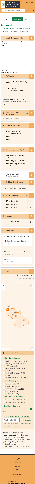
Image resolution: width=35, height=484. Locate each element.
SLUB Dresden (23, 361)
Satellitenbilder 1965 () (15, 400)
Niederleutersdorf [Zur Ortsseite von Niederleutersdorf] (11, 444)
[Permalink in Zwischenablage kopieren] (31, 236)
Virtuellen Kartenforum (12, 426)
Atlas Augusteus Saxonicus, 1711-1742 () (17, 365)
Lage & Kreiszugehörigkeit (13, 38)
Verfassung (8, 76)
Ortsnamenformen (11, 195)
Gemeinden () (12, 386)
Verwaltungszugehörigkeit (13, 150)
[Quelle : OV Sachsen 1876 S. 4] (30, 207)
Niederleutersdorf (17, 91)
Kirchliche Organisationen (13, 182)
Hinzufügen (26, 420)
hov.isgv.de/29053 (23, 236)
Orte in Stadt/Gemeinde (26, 275)
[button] (30, 201)
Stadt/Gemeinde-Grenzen (26, 278)
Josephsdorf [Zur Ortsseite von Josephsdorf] (9, 437)
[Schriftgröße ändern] (28, 10)
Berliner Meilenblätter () (15, 369)
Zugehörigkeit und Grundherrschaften (11, 175)
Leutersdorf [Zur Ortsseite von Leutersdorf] (20, 437)
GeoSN (25, 378)
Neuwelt (28, 19)
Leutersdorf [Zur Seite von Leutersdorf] (25, 28)
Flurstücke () (12, 394)
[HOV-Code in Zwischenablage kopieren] (19, 31)
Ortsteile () (11, 391)
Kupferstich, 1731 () (17, 361)
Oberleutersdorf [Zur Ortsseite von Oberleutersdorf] (10, 446)
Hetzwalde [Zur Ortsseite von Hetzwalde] (24, 435)
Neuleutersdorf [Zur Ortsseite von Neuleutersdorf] (25, 440)
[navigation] (17, 19)
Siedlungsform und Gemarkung (11, 113)
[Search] (13, 10)
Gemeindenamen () (14, 389)
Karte (6, 272)
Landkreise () (12, 384)
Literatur (7, 216)
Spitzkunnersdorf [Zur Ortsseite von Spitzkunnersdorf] (25, 446)
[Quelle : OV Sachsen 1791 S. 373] (30, 201)
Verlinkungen (9, 230)
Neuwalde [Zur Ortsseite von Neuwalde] (20, 442)
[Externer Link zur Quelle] (28, 201)
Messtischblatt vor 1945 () (16, 378)
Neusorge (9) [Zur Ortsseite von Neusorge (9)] (9, 442)
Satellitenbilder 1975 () (15, 402)
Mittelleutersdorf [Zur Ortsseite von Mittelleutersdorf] (11, 440)
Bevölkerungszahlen (11, 126)
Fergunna (13, 366)
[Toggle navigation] (29, 2)
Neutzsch (7, 19)
